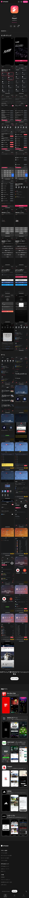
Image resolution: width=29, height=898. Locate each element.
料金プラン (3, 871)
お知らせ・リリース (5, 868)
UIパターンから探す (5, 858)
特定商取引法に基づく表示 (6, 882)
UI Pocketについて (5, 866)
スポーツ (14, 16)
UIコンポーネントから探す (6, 855)
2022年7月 (4, 30)
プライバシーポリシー (5, 879)
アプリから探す (4, 852)
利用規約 (3, 877)
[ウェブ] (14, 895)
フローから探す (4, 860)
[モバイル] (5, 895)
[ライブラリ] (23, 895)
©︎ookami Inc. (14, 22)
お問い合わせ (3, 884)
